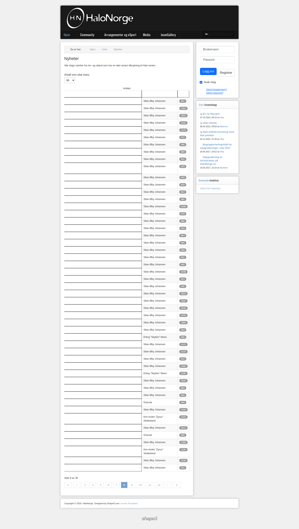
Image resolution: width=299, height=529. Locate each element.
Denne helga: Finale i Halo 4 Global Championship (93, 315)
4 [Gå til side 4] (92, 485)
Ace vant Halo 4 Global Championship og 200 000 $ (94, 293)
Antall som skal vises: (77, 74)
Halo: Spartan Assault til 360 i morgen (86, 130)
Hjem (67, 34)
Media (146, 34)
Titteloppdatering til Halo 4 (80, 213)
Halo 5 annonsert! (75, 380)
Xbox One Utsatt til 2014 (79, 337)
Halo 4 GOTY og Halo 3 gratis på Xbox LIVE (90, 278)
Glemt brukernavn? (216, 89)
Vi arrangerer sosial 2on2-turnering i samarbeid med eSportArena (101, 271)
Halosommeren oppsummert (81, 366)
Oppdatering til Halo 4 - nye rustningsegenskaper (92, 329)
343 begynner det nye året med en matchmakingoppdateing (98, 159)
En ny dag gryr (211, 113)
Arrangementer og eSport (120, 34)
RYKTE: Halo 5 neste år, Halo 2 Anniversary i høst (93, 122)
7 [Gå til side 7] (116, 485)
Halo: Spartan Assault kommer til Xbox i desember (93, 235)
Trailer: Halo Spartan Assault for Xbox (86, 177)
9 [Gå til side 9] (132, 485)
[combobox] (218, 34)
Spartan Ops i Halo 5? (78, 242)
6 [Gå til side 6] (108, 485)
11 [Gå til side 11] (149, 485)
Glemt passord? (214, 92)
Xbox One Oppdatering (78, 373)
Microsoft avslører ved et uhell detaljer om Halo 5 (92, 308)
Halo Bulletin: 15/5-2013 (79, 449)
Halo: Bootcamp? (75, 427)
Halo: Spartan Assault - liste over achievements (91, 206)
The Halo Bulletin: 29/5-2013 (81, 416)
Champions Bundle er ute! (80, 322)
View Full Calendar (210, 188)
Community (87, 34)
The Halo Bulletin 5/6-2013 (80, 402)
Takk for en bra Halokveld (79, 257)
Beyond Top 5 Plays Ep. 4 (80, 467)
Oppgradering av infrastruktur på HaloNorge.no (211, 160)
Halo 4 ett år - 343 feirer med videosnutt (87, 220)
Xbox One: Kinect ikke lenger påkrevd (86, 344)
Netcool (224, 126)
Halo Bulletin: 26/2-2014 (79, 100)
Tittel (68, 93)
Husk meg (210, 82)
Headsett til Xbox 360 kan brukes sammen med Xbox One (97, 351)
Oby (222, 117)
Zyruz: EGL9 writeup (77, 460)
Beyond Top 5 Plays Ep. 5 (80, 286)
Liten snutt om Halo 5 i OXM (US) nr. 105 (88, 249)
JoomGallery (168, 34)
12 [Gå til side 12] (159, 485)
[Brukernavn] (217, 49)
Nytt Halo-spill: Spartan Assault (82, 409)
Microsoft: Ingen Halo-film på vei (83, 144)
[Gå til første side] (68, 485)
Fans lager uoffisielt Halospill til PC (84, 358)
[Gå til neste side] (167, 485)
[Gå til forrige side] (76, 485)
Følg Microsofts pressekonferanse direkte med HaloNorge (97, 387)
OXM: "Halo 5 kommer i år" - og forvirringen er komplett (95, 108)
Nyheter (224, 168)
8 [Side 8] (124, 485)
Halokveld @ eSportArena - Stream (85, 264)
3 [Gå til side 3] (85, 485)
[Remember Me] (201, 82)
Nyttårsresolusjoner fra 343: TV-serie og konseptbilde (94, 151)
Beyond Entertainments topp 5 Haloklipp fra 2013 (92, 137)
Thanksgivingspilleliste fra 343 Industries (88, 199)
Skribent (147, 93)
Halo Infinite (210, 122)
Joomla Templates (129, 503)
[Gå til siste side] (176, 485)
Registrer (226, 72)
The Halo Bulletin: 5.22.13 (80, 435)
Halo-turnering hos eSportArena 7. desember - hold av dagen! (99, 228)
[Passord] (217, 59)
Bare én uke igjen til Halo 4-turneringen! (87, 191)
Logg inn (208, 71)
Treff (181, 93)
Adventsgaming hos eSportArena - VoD (87, 184)
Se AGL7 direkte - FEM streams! (83, 395)
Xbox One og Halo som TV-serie (83, 442)
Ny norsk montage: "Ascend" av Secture (87, 115)
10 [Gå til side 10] (140, 485)
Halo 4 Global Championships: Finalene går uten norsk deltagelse (101, 300)
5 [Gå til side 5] (100, 485)
